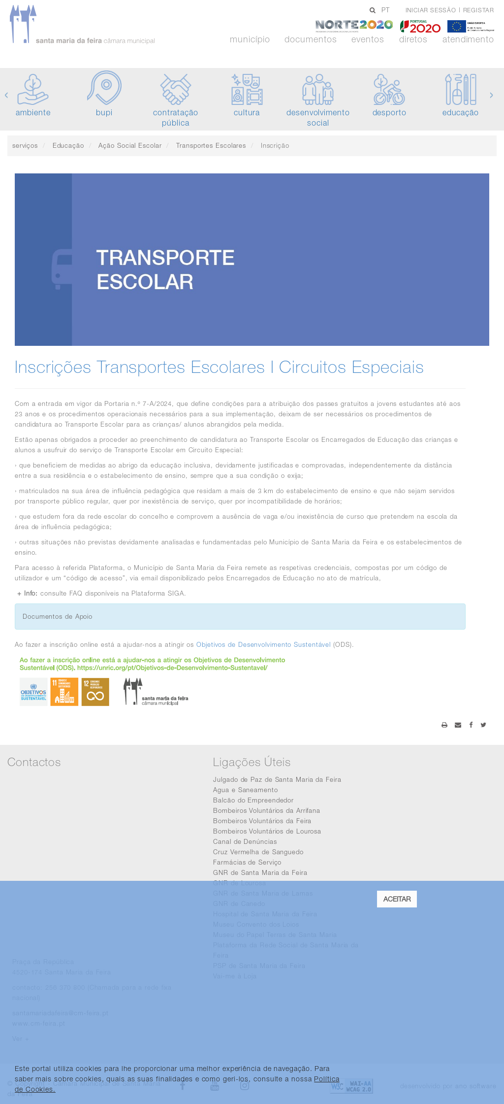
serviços (25, 145)
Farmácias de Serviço (247, 862)
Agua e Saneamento (245, 790)
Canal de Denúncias (245, 841)
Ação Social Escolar (129, 145)
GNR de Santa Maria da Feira (260, 872)
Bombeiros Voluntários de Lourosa (267, 831)
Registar (478, 10)
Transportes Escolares (211, 145)
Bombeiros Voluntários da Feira (262, 821)
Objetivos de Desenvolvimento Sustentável (263, 644)
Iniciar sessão (431, 10)
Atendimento (468, 39)
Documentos (310, 39)
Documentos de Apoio (58, 616)
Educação (68, 145)
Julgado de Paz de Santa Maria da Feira (277, 779)
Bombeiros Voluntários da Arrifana (266, 810)
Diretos (413, 39)
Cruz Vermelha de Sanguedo (258, 852)
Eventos (367, 39)
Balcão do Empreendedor (253, 800)
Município (250, 39)
